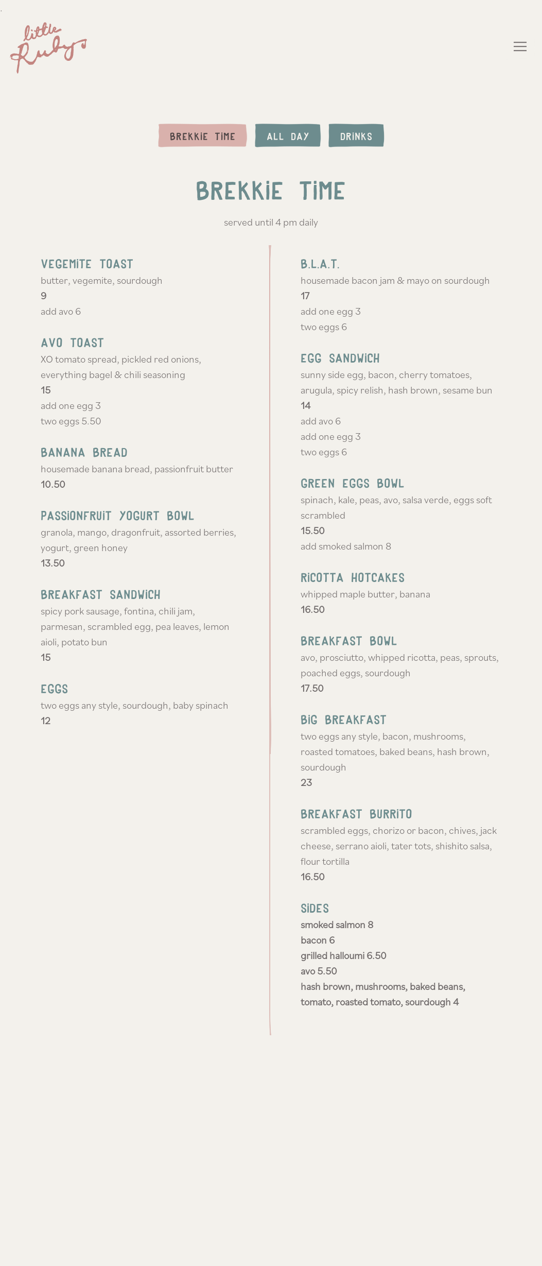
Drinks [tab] (356, 136)
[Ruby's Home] (51, 46)
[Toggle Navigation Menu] (520, 46)
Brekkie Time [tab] (203, 136)
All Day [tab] (288, 136)
